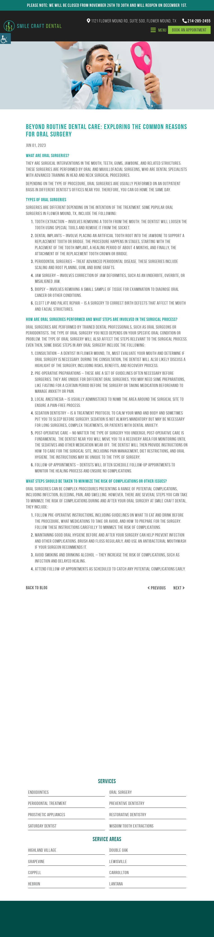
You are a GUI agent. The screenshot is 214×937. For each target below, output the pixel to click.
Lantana (116, 883)
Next (179, 587)
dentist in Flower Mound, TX (87, 353)
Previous (156, 587)
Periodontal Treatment (47, 803)
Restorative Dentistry (127, 814)
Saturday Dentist (42, 825)
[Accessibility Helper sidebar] (5, 38)
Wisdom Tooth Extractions (131, 825)
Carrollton (119, 872)
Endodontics (38, 792)
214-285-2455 (196, 20)
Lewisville (118, 861)
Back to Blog (37, 587)
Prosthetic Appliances (46, 814)
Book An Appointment (189, 29)
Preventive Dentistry (127, 803)
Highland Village (42, 850)
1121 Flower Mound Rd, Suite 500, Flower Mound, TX (132, 20)
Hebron (34, 883)
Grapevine (36, 861)
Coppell (34, 872)
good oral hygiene (70, 534)
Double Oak (118, 850)
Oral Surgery (120, 792)
